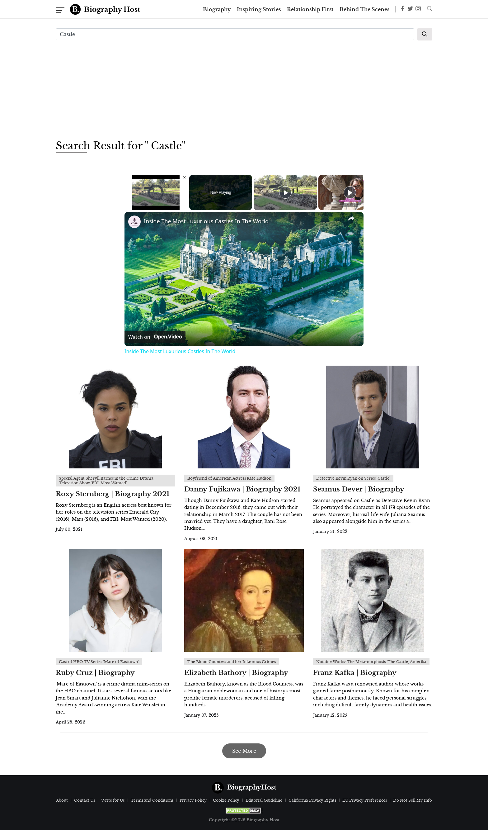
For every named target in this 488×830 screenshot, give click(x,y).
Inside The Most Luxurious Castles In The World (206, 221)
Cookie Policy (226, 800)
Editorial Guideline (264, 800)
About (62, 800)
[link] (134, 222)
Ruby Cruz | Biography (95, 673)
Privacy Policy (193, 800)
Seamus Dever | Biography (358, 489)
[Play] (285, 192)
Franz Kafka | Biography (354, 673)
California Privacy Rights (312, 800)
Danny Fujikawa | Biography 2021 (242, 489)
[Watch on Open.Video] (154, 337)
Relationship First (310, 9)
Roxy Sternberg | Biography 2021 (112, 494)
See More (244, 751)
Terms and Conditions (152, 800)
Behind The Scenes (364, 9)
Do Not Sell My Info (412, 800)
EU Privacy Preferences (364, 800)
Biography (217, 9)
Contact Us (84, 800)
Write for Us (112, 800)
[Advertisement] (244, 89)
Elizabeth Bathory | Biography (236, 673)
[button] (428, 9)
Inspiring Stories (259, 9)
